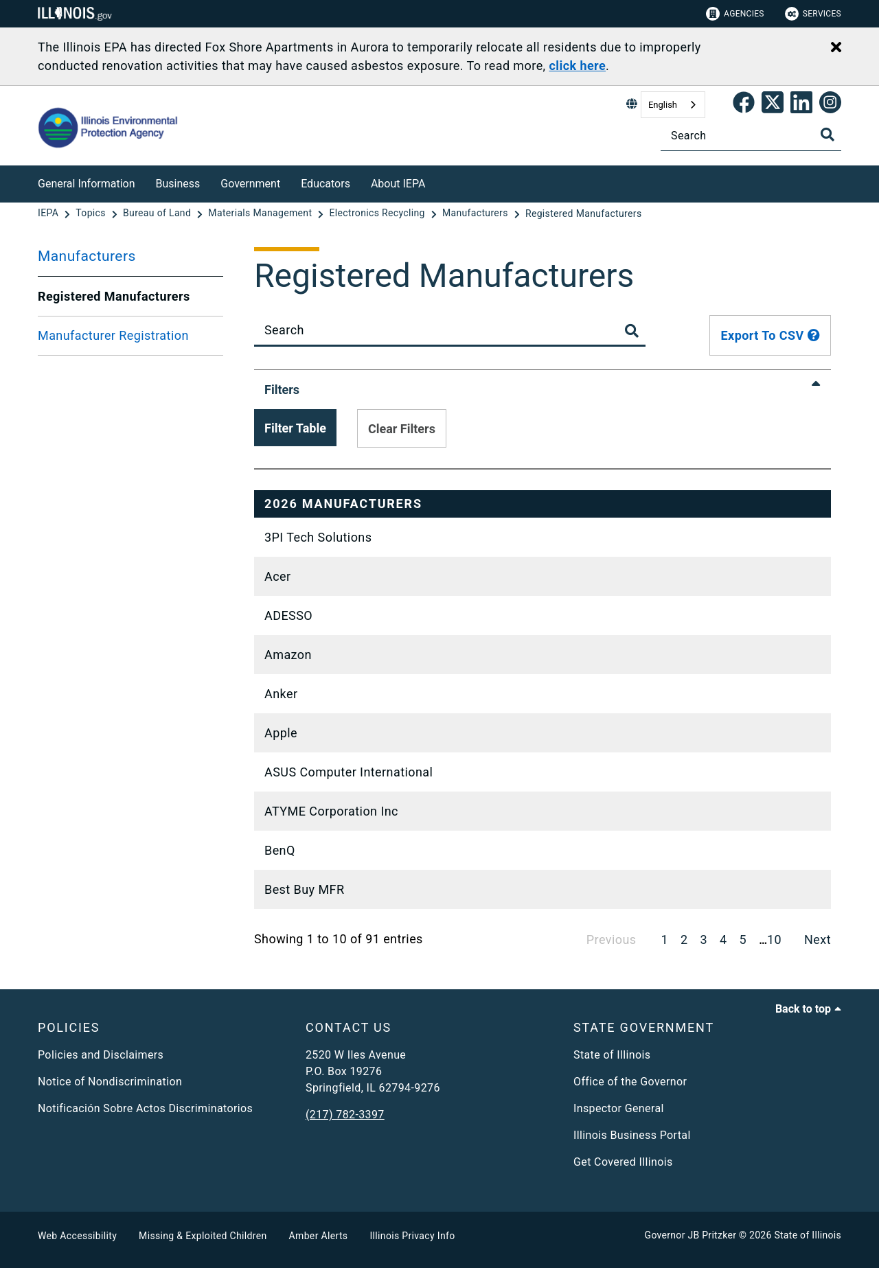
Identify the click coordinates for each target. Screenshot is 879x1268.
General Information (86, 183)
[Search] (751, 135)
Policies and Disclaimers (100, 1054)
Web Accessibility (77, 1235)
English (662, 105)
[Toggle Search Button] (632, 331)
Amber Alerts (318, 1235)
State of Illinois (611, 1054)
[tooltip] (814, 335)
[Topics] (92, 213)
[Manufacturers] (476, 213)
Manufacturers (87, 256)
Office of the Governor (630, 1081)
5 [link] (743, 939)
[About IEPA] (435, 181)
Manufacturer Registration (113, 335)
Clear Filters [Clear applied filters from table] (401, 429)
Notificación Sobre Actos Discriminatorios (145, 1108)
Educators (325, 183)
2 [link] (684, 939)
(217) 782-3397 (345, 1114)
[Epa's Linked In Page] (801, 105)
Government (250, 183)
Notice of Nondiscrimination (110, 1081)
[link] (744, 105)
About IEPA (398, 183)
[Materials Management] (261, 213)
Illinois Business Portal (632, 1135)
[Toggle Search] (827, 134)
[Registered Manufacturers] (583, 213)
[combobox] (673, 104)
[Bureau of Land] (158, 213)
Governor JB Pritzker (691, 1235)
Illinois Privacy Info (412, 1235)
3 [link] (704, 939)
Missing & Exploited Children (202, 1235)
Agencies (735, 14)
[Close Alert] (836, 48)
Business (178, 183)
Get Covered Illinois (623, 1161)
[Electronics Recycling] (379, 213)
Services (813, 14)
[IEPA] (49, 213)
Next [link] (817, 939)
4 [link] (723, 939)
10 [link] (774, 939)
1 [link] (664, 939)
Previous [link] (611, 939)
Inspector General (618, 1108)
